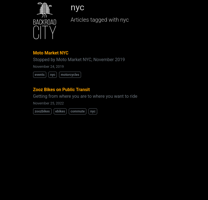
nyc (52, 75)
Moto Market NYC (50, 53)
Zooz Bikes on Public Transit (61, 89)
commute (77, 111)
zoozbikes (42, 111)
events (40, 75)
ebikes (60, 111)
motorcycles (70, 75)
